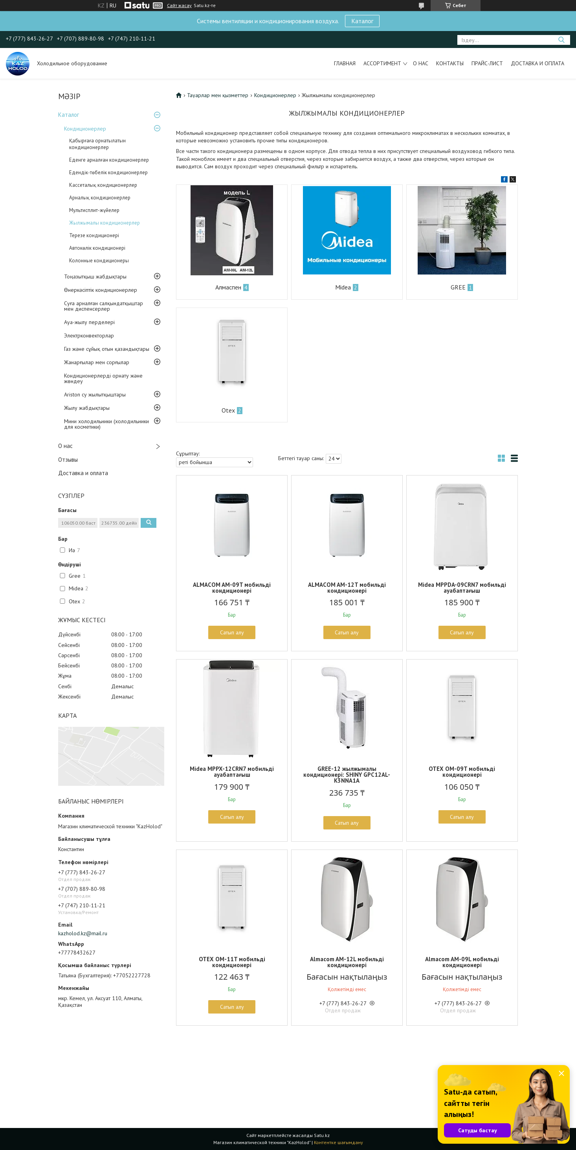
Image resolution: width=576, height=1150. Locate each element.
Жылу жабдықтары (87, 407)
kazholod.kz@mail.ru (82, 933)
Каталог (362, 21)
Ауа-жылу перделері (89, 322)
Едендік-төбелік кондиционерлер (108, 172)
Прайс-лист (487, 63)
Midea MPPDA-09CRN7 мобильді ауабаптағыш (462, 587)
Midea (343, 287)
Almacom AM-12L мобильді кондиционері (347, 962)
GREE (458, 287)
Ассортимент (382, 63)
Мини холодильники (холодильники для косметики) (106, 424)
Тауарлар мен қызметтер (217, 95)
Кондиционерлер (85, 128)
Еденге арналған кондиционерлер (109, 160)
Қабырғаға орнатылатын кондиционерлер (97, 144)
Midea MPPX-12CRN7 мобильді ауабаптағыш (232, 772)
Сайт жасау (179, 5)
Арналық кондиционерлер (99, 197)
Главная (345, 63)
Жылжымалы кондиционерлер (104, 222)
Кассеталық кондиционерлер (103, 185)
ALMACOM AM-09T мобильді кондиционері (232, 587)
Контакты (450, 63)
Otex (228, 410)
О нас (420, 63)
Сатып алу (232, 632)
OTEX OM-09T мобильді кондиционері (462, 772)
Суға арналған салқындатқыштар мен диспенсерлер (103, 306)
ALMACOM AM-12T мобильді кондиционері (347, 587)
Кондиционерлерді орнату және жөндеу (103, 378)
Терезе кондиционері (94, 235)
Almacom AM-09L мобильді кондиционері (462, 962)
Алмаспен (228, 287)
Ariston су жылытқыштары (95, 394)
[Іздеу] (561, 40)
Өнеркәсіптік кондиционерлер (100, 289)
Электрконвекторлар (89, 335)
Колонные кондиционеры (99, 260)
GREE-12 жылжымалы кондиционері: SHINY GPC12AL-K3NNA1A (346, 774)
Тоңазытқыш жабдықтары (95, 276)
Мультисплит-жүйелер (94, 210)
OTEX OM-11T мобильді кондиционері (232, 962)
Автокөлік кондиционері (97, 248)
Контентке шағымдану (338, 1142)
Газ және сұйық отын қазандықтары (106, 348)
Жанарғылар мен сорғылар (96, 362)
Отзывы (68, 459)
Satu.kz (322, 1135)
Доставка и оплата (537, 63)
